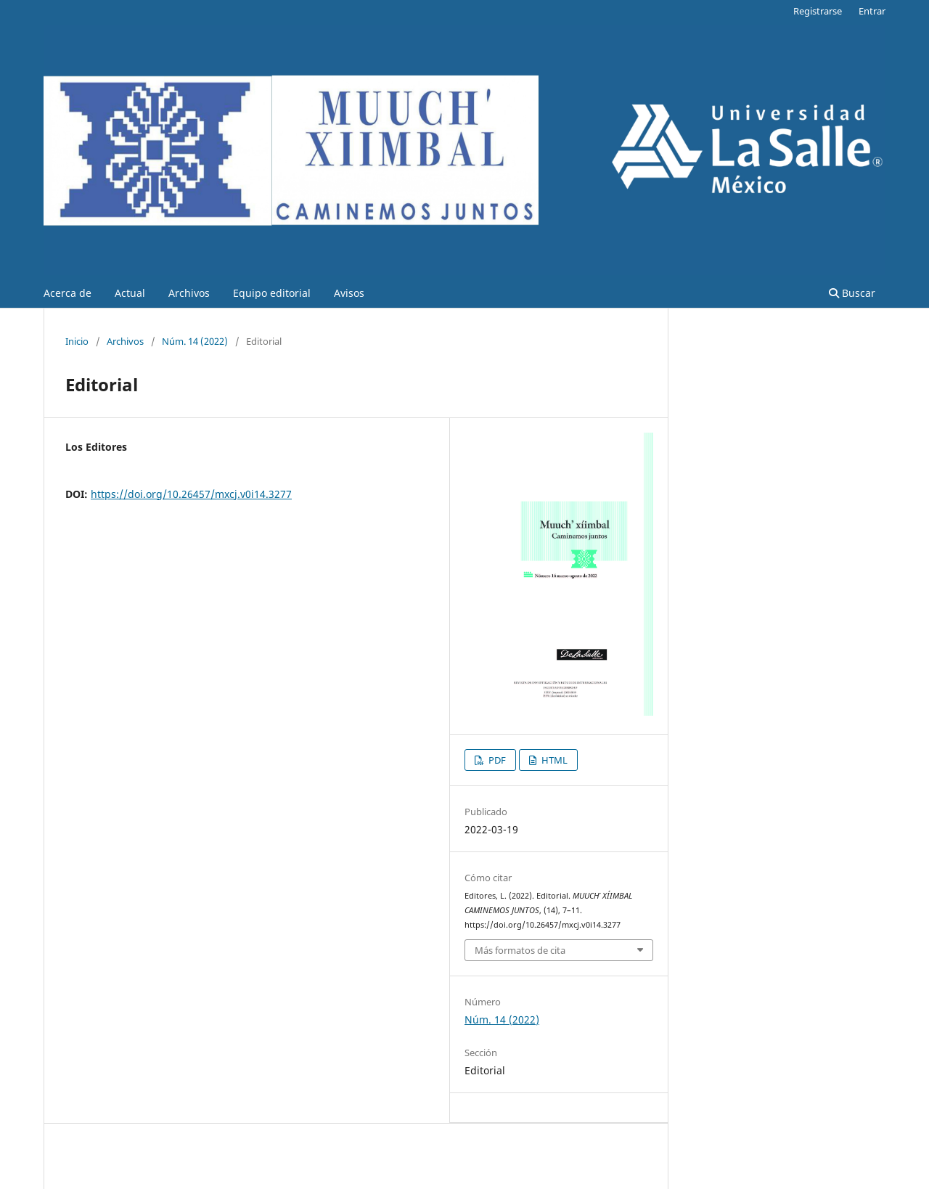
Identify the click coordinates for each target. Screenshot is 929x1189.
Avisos (349, 293)
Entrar (872, 10)
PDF (496, 760)
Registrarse (817, 10)
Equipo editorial (272, 293)
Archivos (189, 293)
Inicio (77, 341)
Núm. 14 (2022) (195, 341)
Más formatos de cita (520, 950)
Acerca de (67, 293)
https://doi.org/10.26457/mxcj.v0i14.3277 (191, 494)
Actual (130, 293)
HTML (553, 760)
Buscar (852, 293)
